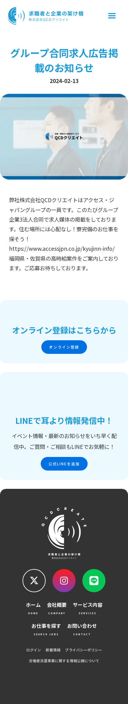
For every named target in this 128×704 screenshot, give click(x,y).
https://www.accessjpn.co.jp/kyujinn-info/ (62, 248)
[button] (112, 16)
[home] (44, 16)
